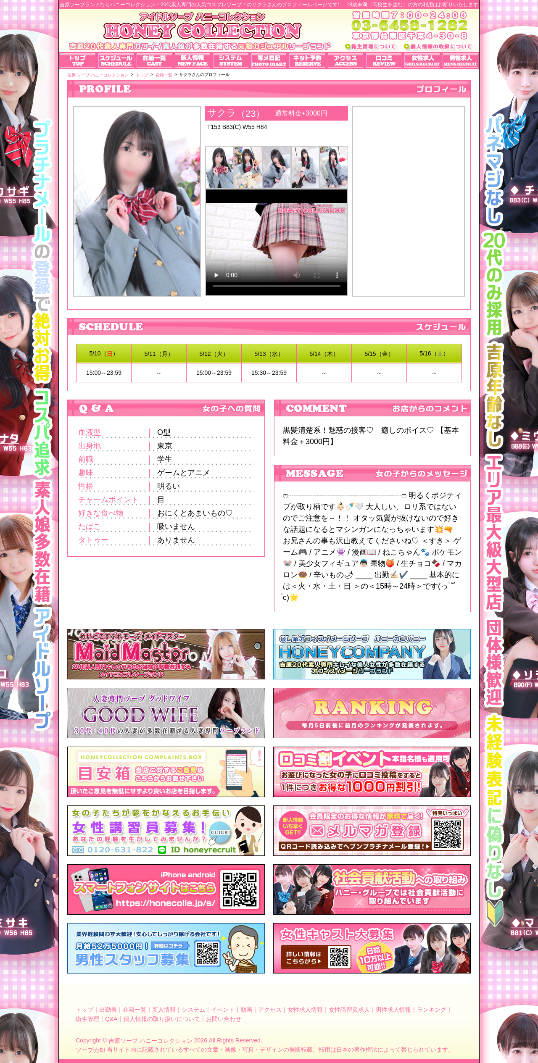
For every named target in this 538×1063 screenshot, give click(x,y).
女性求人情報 (305, 1009)
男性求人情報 (393, 1009)
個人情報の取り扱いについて (162, 1019)
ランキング (431, 1009)
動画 (246, 1009)
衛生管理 (87, 1019)
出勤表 (108, 1009)
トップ (84, 1009)
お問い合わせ (223, 1019)
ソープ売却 (90, 1049)
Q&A (111, 1019)
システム (193, 1009)
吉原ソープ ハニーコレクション (150, 1040)
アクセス (270, 1009)
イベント (223, 1009)
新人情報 (164, 1009)
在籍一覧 (134, 1009)
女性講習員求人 (349, 1009)
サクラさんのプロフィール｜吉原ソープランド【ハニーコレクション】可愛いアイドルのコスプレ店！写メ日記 (408, 194)
